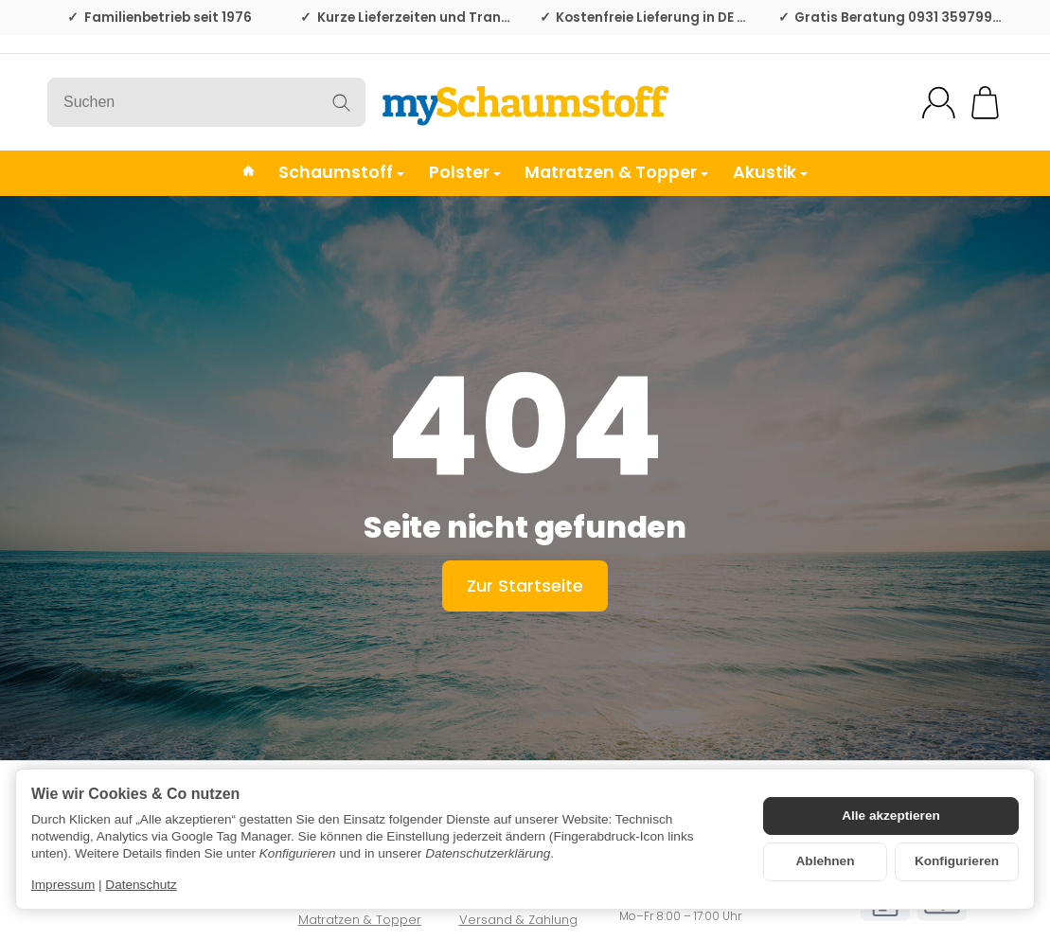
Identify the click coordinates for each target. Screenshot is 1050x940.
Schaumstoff (341, 172)
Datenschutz (141, 885)
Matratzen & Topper (616, 172)
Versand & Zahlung (518, 920)
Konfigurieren (957, 861)
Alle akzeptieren (891, 815)
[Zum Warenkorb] (985, 102)
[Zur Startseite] (525, 102)
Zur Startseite (525, 585)
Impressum (63, 885)
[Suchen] (206, 102)
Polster (465, 172)
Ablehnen (825, 861)
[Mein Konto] (938, 102)
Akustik (770, 172)
